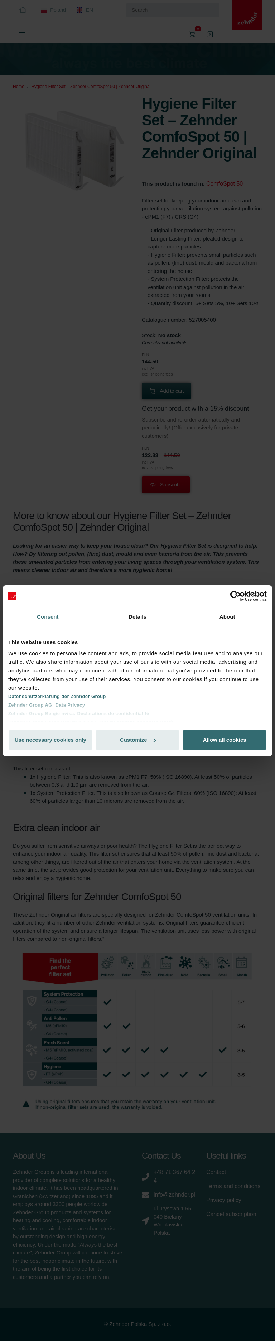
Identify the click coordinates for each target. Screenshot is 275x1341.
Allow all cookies (224, 740)
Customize (138, 740)
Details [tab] (137, 617)
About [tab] (227, 617)
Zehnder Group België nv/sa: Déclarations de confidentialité (78, 713)
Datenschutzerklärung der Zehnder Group (57, 696)
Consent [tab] (48, 617)
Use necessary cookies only (50, 740)
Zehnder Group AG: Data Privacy (46, 705)
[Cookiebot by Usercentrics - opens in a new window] (235, 596)
